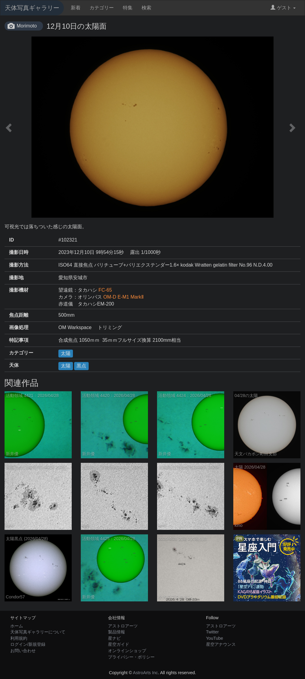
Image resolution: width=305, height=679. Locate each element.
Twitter (212, 631)
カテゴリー (102, 7)
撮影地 (16, 277)
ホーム (16, 625)
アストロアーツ (123, 625)
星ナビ (114, 638)
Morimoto (27, 25)
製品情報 (116, 631)
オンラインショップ (127, 650)
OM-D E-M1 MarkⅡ (123, 296)
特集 (128, 7)
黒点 (81, 365)
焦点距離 (18, 315)
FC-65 (105, 290)
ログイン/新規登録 (27, 644)
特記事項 (18, 340)
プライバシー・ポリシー (131, 657)
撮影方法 (18, 264)
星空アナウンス (221, 644)
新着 (75, 7)
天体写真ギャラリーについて (37, 631)
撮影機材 (18, 290)
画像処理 (18, 327)
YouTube (214, 638)
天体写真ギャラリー (32, 8)
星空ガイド (118, 644)
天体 (14, 365)
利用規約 (18, 638)
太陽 (66, 353)
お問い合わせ (23, 650)
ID (11, 239)
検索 (146, 7)
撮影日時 (18, 252)
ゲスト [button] (283, 7)
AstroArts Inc (145, 672)
